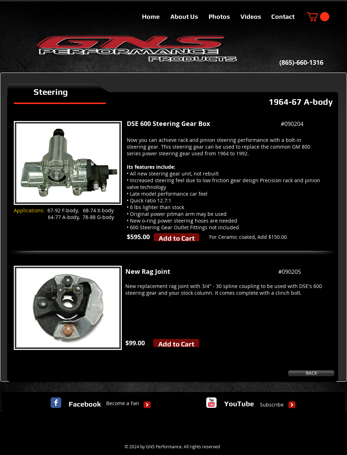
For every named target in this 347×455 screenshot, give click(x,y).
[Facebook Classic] (56, 402)
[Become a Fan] (122, 403)
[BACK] (311, 373)
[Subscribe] (272, 404)
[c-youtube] (211, 402)
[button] (318, 16)
